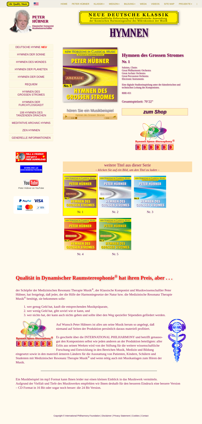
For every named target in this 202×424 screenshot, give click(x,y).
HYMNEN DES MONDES (31, 61)
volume (114, 116)
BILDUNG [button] (129, 4)
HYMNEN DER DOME (31, 76)
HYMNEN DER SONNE (31, 54)
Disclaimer (106, 416)
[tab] (31, 47)
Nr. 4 (80, 254)
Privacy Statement (121, 416)
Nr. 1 (80, 212)
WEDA (143, 4)
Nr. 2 (115, 212)
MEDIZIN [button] (114, 4)
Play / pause (66, 116)
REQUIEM (31, 84)
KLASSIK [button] (99, 4)
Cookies (136, 416)
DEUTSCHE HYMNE (31, 47)
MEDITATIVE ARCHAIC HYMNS (31, 122)
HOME (64, 4)
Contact (144, 416)
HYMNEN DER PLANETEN (31, 69)
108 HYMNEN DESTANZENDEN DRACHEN (31, 114)
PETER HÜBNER (80, 4)
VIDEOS (155, 4)
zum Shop (155, 112)
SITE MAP (169, 4)
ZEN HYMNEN (31, 130)
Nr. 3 (150, 212)
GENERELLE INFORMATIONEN (31, 137)
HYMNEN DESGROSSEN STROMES (31, 93)
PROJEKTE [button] (185, 4)
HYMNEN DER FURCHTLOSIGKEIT (31, 104)
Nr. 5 (115, 254)
